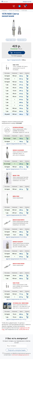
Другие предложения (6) (16, 144)
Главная (4, 10)
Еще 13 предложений (16, 60)
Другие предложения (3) (16, 215)
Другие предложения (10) (16, 259)
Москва (5, 1)
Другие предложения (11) (16, 237)
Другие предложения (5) (16, 319)
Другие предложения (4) (16, 299)
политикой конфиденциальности (20, 355)
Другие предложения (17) (16, 169)
